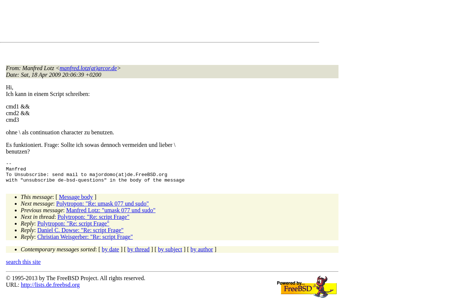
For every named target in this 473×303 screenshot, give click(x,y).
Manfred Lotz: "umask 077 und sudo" (111, 214)
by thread (138, 254)
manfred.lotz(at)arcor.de (88, 68)
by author (201, 254)
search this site (23, 266)
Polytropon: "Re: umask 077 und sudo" (102, 208)
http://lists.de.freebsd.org (50, 289)
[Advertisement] (140, 22)
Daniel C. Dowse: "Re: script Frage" (80, 234)
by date (110, 254)
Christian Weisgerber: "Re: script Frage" (85, 241)
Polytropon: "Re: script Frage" (93, 221)
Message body (76, 201)
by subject (170, 254)
